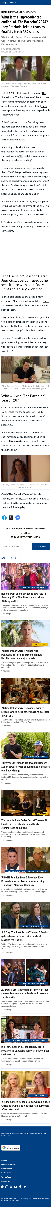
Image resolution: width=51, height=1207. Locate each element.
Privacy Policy (6, 1169)
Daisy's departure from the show (29, 214)
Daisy (4, 411)
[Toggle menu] (47, 2)
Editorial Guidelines (8, 1164)
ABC (20, 155)
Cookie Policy (6, 1173)
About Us (4, 1160)
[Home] (9, 2)
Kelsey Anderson (10, 114)
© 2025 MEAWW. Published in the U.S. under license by (21, 1133)
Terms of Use (6, 1177)
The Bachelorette (24, 97)
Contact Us (5, 1181)
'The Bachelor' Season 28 (21, 494)
